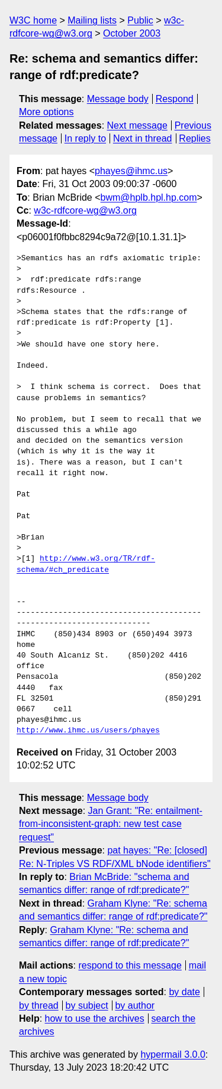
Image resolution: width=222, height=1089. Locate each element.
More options (46, 112)
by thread (39, 1005)
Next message (137, 125)
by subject (87, 1005)
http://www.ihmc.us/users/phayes (88, 730)
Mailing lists (92, 20)
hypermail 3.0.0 (172, 1054)
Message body (118, 99)
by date (184, 992)
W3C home (33, 20)
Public (140, 20)
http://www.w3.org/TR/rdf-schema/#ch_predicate (86, 564)
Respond (175, 99)
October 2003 (131, 33)
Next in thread (142, 138)
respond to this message (129, 965)
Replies (194, 138)
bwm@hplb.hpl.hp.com (149, 197)
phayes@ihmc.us (131, 171)
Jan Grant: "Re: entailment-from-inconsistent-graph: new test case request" (110, 824)
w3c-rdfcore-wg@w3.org (85, 210)
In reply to (85, 138)
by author (135, 1005)
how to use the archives (94, 1018)
